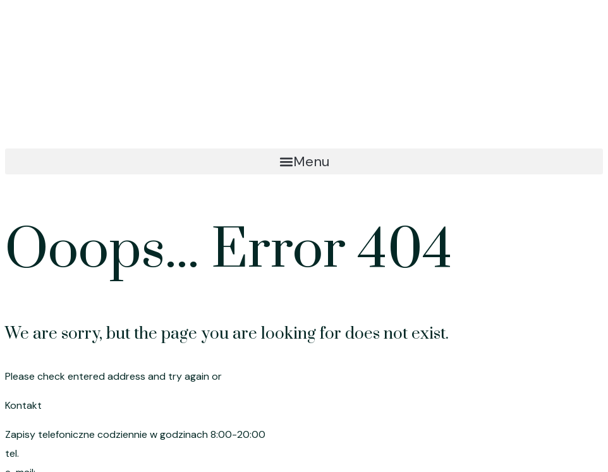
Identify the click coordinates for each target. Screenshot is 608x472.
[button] (304, 161)
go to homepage (264, 376)
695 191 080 (50, 453)
